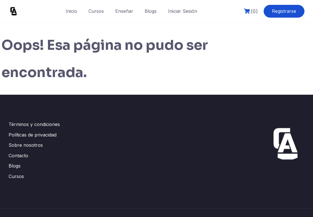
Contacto (18, 155)
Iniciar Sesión (182, 11)
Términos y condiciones (34, 124)
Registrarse (284, 11)
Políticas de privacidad (32, 135)
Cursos (96, 11)
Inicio (71, 11)
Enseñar (124, 11)
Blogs (151, 11)
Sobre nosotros (26, 145)
